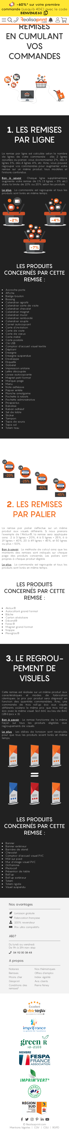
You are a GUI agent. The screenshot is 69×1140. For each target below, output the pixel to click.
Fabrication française (24, 917)
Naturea (14, 968)
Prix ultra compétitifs (24, 927)
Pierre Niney (42, 985)
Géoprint (14, 981)
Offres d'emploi (44, 973)
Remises (13, 973)
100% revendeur (22, 922)
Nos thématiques (45, 968)
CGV (37, 1127)
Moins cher (15, 977)
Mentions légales (20, 1127)
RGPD (55, 1127)
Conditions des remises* (18, 987)
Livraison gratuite (22, 913)
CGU (46, 1127)
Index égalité (43, 977)
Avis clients (41, 981)
